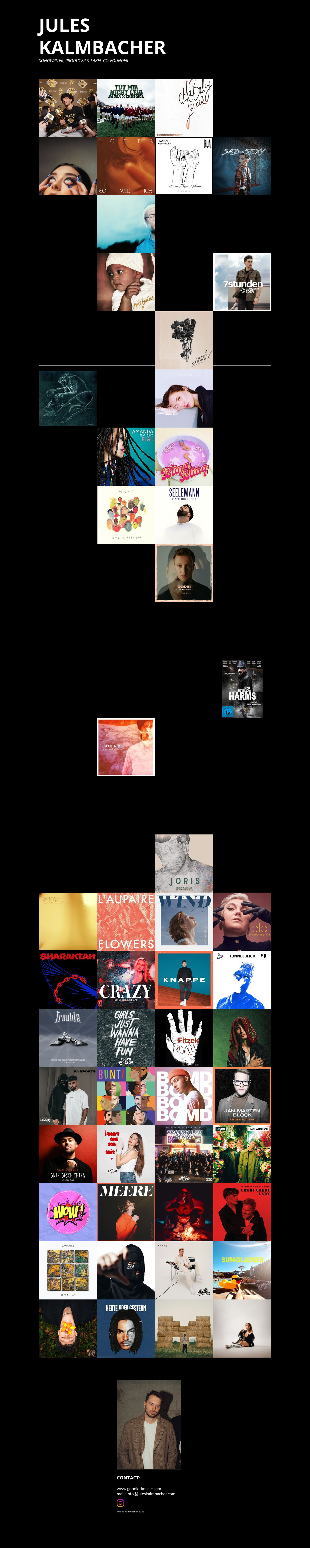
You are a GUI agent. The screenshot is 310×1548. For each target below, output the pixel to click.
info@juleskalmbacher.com (151, 1493)
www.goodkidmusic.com (139, 1488)
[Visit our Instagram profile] (120, 1503)
